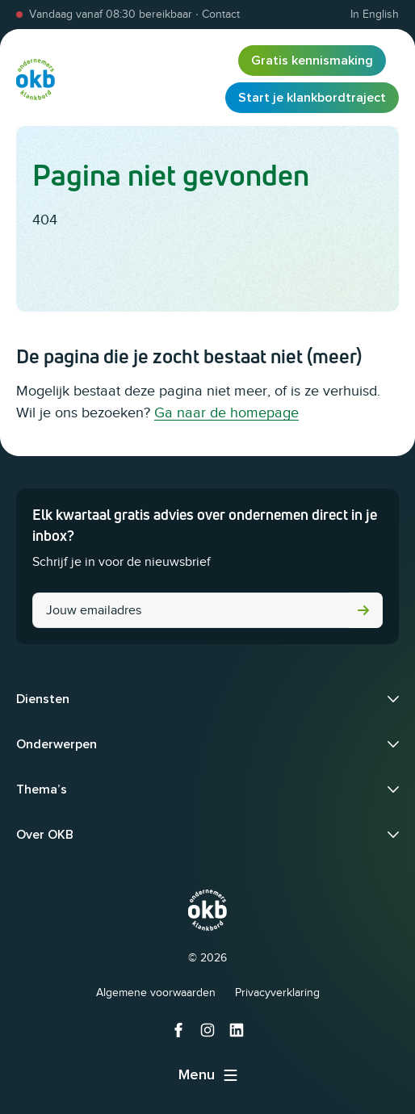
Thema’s (41, 789)
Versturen (363, 610)
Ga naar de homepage (226, 412)
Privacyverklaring (277, 992)
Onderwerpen (56, 744)
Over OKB (44, 834)
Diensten (42, 699)
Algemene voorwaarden (156, 992)
